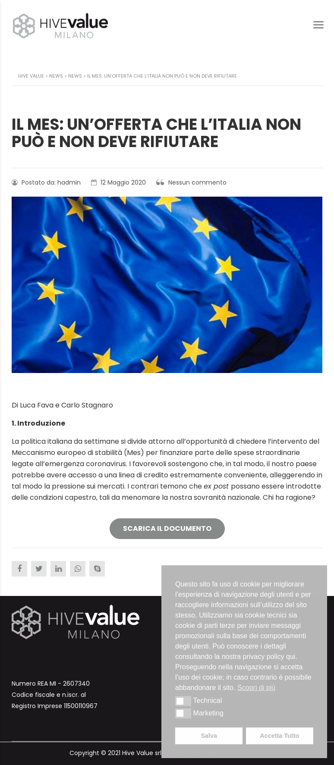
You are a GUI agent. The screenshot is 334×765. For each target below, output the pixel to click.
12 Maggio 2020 (118, 182)
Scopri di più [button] (256, 687)
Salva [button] (209, 735)
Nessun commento (191, 182)
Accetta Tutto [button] (279, 735)
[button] (183, 700)
